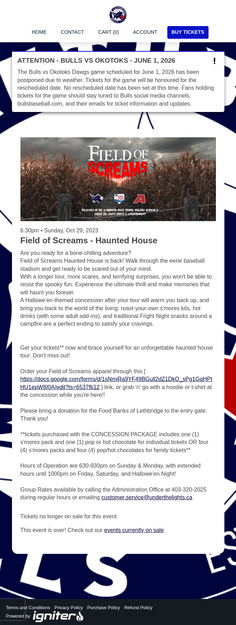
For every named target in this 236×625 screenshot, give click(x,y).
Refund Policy (138, 607)
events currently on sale (134, 530)
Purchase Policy (103, 607)
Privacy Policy (68, 607)
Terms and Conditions (28, 607)
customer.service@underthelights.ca (146, 497)
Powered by (45, 616)
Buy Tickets (188, 32)
